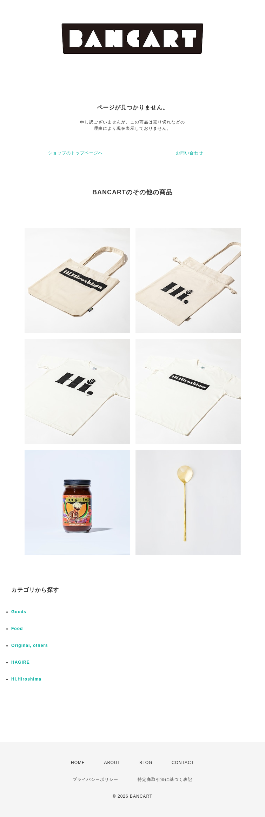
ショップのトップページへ (75, 152)
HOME (78, 762)
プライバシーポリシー (95, 779)
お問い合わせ (189, 152)
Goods (18, 611)
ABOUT (112, 762)
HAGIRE (20, 662)
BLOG (145, 762)
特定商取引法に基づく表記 (165, 779)
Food (17, 628)
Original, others (29, 645)
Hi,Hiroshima (26, 679)
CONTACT (183, 762)
